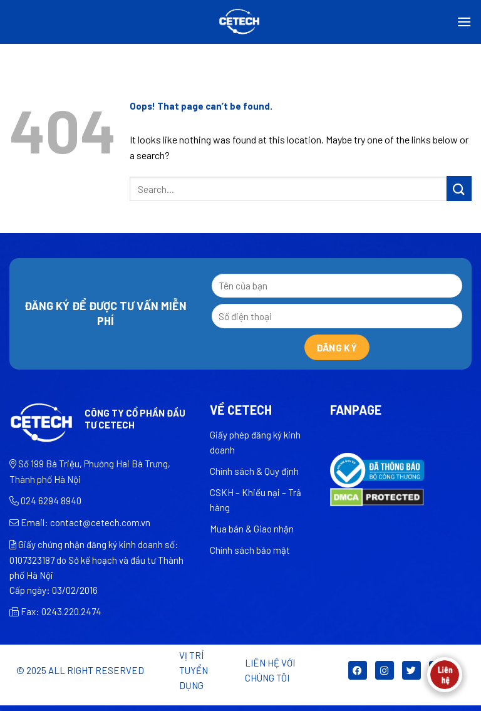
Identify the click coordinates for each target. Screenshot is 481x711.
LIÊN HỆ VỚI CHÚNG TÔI (270, 670)
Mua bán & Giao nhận (252, 528)
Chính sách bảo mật (250, 550)
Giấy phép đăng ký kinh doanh (255, 442)
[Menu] (464, 21)
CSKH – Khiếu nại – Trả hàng (255, 500)
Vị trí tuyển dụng (193, 670)
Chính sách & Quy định (254, 471)
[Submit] (459, 188)
